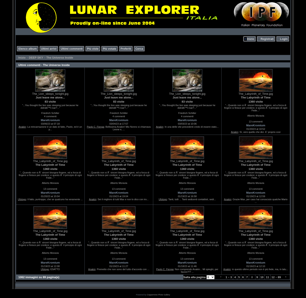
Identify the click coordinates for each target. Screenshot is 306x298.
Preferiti (125, 48)
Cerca (139, 48)
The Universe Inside (59, 57)
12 (273, 277)
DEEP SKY (36, 57)
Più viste (92, 48)
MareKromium (50, 120)
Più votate (109, 48)
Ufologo (22, 199)
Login (284, 39)
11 (267, 277)
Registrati (267, 39)
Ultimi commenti (72, 48)
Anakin (22, 126)
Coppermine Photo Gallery (158, 295)
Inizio (250, 39)
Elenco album (27, 48)
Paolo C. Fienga (95, 126)
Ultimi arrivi (49, 48)
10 (261, 277)
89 (279, 277)
